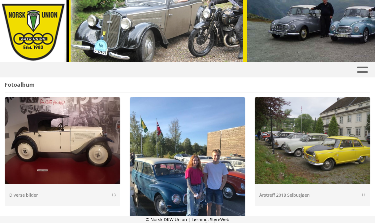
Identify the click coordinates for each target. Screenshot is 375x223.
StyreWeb (220, 219)
